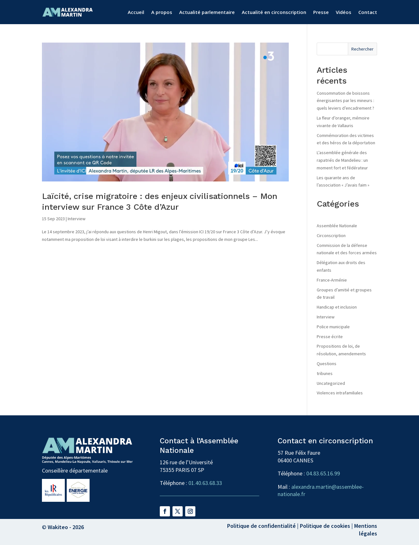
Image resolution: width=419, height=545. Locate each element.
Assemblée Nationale (337, 225)
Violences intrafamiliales (340, 393)
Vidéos (343, 12)
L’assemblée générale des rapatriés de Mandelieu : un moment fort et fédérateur (342, 160)
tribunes (325, 373)
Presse (321, 12)
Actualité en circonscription (274, 12)
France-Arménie (332, 280)
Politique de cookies (325, 525)
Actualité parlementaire (207, 12)
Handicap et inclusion (337, 307)
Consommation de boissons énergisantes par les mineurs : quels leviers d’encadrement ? (345, 100)
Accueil (136, 12)
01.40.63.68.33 (205, 483)
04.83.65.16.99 (323, 473)
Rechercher (362, 49)
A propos (161, 12)
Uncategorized (331, 383)
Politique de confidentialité (261, 525)
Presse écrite (330, 336)
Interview (76, 218)
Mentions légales (365, 529)
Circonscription (331, 235)
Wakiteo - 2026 (66, 527)
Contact (367, 12)
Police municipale (333, 327)
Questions (326, 363)
